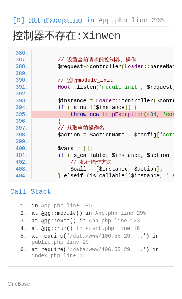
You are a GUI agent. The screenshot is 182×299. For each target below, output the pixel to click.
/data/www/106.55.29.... (106, 236)
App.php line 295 (120, 213)
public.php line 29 (60, 242)
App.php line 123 (114, 221)
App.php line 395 (131, 20)
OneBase (19, 284)
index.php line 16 (58, 256)
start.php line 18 (113, 228)
